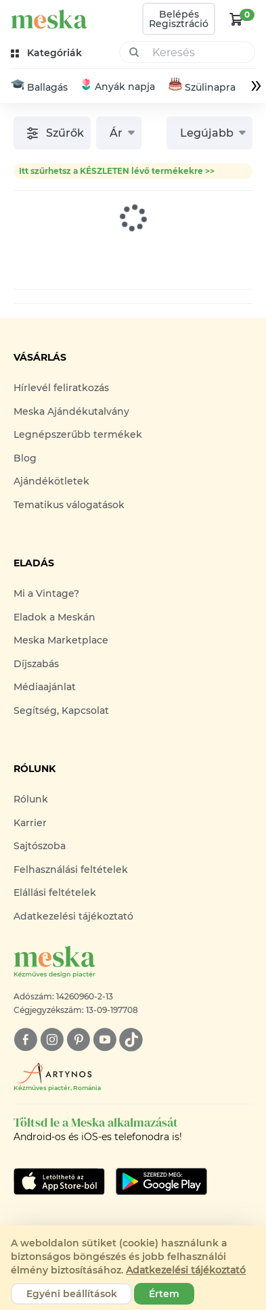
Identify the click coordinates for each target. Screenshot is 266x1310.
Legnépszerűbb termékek (78, 435)
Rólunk (31, 799)
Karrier (30, 823)
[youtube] (104, 1040)
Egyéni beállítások (71, 1294)
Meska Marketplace (61, 641)
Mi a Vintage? (46, 594)
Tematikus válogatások (69, 505)
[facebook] (25, 1040)
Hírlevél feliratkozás (61, 388)
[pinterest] (78, 1040)
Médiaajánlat (45, 687)
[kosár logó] (236, 19)
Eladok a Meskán (54, 617)
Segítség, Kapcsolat (61, 710)
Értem (164, 1294)
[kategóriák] (48, 53)
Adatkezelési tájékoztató (73, 916)
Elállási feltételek (55, 892)
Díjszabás (36, 664)
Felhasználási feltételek (71, 869)
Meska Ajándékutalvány (71, 411)
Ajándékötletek (51, 482)
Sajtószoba (40, 846)
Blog (25, 458)
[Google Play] (59, 1181)
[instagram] (52, 1040)
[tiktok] (131, 1040)
